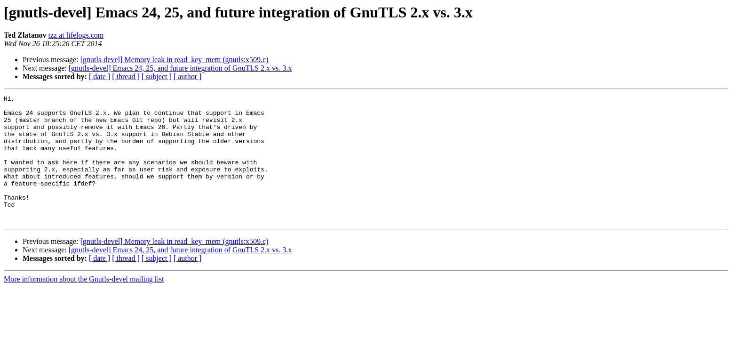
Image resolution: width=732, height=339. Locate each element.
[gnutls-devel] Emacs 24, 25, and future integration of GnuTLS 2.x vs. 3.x (180, 68)
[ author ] (188, 77)
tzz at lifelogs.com (76, 35)
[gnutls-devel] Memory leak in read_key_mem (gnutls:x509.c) (174, 60)
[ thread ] (126, 77)
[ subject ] (157, 77)
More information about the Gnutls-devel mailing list (84, 304)
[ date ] (99, 77)
